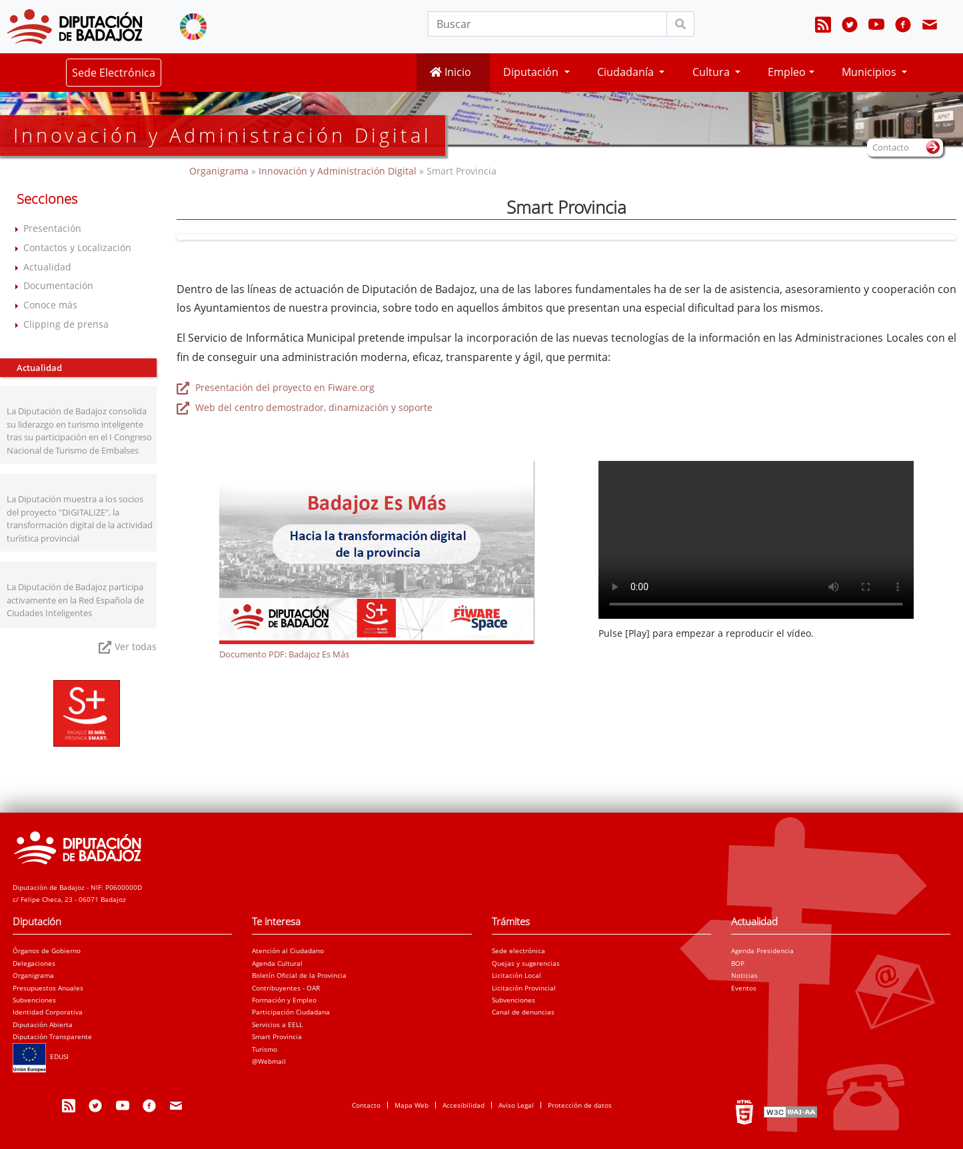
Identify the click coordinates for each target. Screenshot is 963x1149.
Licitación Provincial (524, 987)
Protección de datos (580, 1105)
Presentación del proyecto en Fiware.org (284, 387)
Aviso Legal (516, 1105)
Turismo (264, 1049)
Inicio (450, 72)
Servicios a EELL (277, 1024)
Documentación (58, 285)
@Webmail (269, 1061)
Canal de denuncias (523, 1011)
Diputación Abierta (43, 1024)
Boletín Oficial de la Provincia (299, 975)
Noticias (744, 975)
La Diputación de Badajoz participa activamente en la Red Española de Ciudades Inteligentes (75, 600)
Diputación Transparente (52, 1036)
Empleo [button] (787, 72)
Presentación (52, 228)
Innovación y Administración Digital (338, 171)
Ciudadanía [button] (626, 72)
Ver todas (136, 646)
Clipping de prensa (66, 324)
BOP (737, 963)
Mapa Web (412, 1105)
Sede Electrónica (113, 72)
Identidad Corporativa (48, 1011)
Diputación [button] (532, 72)
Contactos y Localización (77, 247)
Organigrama (220, 171)
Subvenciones (34, 999)
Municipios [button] (870, 72)
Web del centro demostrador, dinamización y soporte (313, 407)
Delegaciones (34, 963)
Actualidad (47, 266)
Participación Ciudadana (291, 1011)
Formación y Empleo (284, 999)
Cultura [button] (712, 72)
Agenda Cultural (277, 963)
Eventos (743, 987)
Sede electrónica (518, 950)
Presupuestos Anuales (48, 987)
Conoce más (50, 304)
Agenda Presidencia (762, 950)
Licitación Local (516, 975)
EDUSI (41, 1056)
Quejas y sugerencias (526, 963)
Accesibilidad (463, 1105)
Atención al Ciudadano (288, 950)
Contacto (366, 1105)
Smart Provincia (277, 1036)
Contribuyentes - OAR (286, 987)
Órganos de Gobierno (47, 950)
